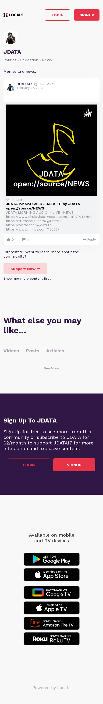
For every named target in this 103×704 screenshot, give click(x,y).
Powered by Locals (51, 687)
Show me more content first (27, 278)
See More (51, 368)
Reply (89, 239)
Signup (86, 15)
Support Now (25, 269)
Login (58, 15)
